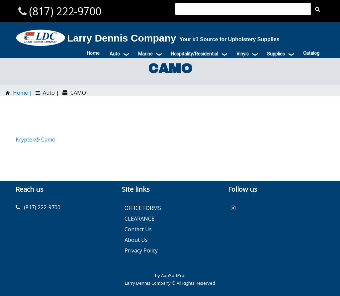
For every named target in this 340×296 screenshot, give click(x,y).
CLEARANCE (139, 218)
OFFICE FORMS (143, 208)
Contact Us (138, 229)
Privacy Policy (141, 250)
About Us (136, 240)
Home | (22, 92)
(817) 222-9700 (64, 11)
